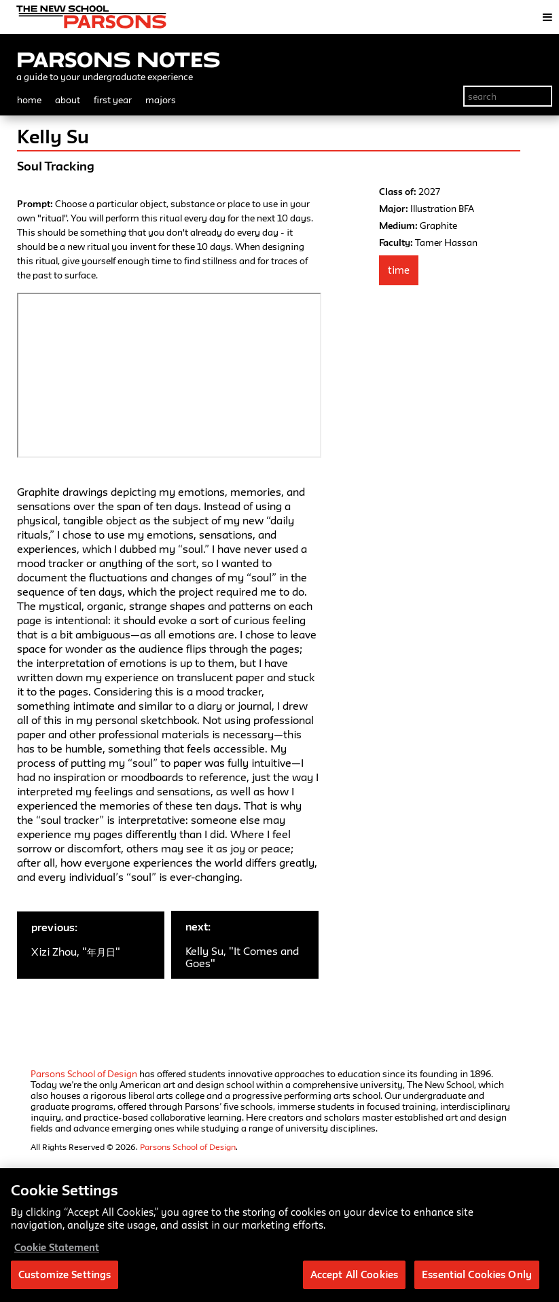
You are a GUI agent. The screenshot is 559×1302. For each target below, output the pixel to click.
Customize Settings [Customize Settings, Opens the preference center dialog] (64, 1274)
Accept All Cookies (354, 1274)
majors (160, 99)
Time (399, 270)
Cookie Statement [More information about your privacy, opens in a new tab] (56, 1247)
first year (113, 99)
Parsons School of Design (84, 1073)
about (67, 99)
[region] (279, 1235)
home (29, 99)
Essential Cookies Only (477, 1274)
